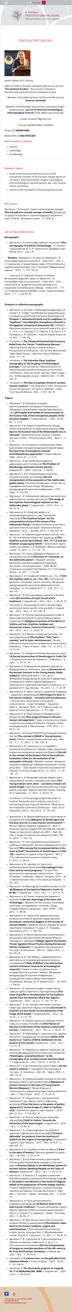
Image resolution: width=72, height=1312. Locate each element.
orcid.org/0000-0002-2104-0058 (35, 125)
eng (38, 3)
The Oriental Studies (16, 89)
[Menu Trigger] (6, 2)
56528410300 (22, 130)
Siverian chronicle (36, 100)
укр (34, 3)
